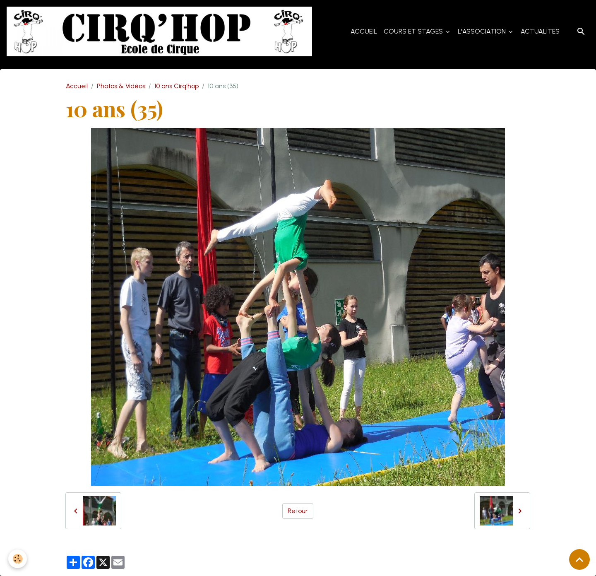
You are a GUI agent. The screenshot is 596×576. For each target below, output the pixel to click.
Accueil (364, 31)
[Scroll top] (579, 559)
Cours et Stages (414, 31)
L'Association (482, 31)
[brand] (161, 31)
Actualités (540, 31)
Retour (298, 511)
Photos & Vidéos (121, 86)
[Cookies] (17, 558)
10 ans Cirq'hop (176, 86)
